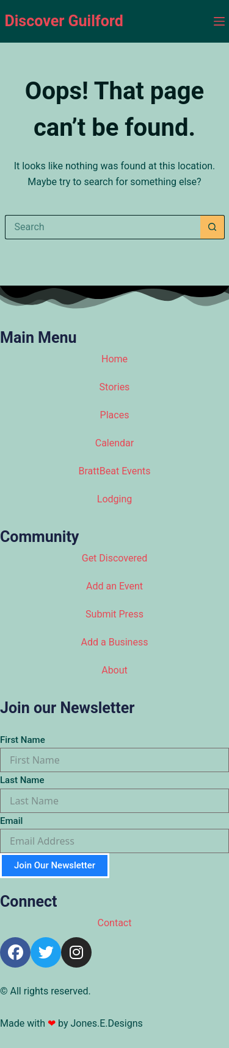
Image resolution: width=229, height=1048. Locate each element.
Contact (115, 923)
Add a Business (114, 642)
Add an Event (114, 586)
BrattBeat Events (115, 471)
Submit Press (114, 614)
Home (114, 359)
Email (11, 820)
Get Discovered (115, 558)
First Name (22, 739)
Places (114, 415)
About (114, 670)
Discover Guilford (64, 21)
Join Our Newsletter (54, 865)
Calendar (114, 443)
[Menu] (219, 21)
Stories (115, 387)
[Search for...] (102, 227)
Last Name (22, 780)
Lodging (114, 499)
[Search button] (212, 227)
